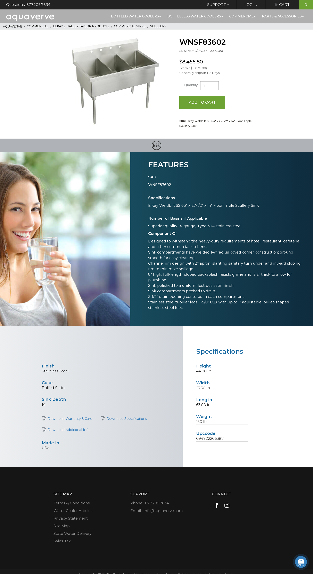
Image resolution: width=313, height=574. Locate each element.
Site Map (61, 526)
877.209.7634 (157, 503)
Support (218, 4)
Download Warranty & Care (70, 419)
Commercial (242, 16)
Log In (251, 4)
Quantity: (191, 85)
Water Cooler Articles (72, 511)
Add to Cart (202, 102)
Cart (296, 4)
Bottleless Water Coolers (195, 16)
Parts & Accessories (283, 16)
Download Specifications (127, 419)
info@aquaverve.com (163, 511)
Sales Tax (62, 541)
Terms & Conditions (71, 503)
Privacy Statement (70, 518)
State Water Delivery (72, 533)
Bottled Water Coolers (136, 16)
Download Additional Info (69, 430)
